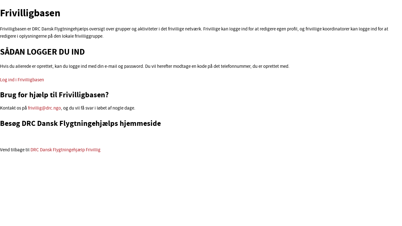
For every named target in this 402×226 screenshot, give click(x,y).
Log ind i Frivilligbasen (22, 80)
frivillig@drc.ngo (44, 108)
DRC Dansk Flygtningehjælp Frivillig (65, 150)
